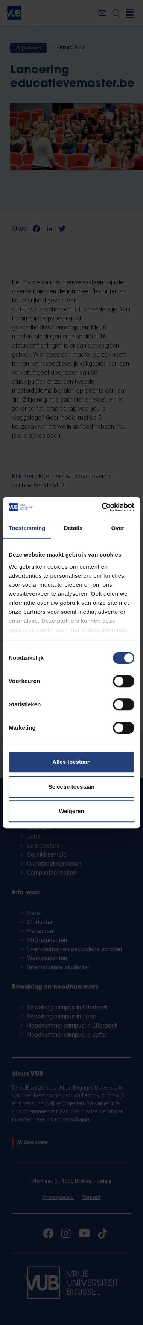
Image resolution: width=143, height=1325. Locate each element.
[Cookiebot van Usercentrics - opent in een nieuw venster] (102, 507)
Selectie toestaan (72, 786)
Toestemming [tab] (27, 528)
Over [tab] (118, 528)
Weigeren (71, 811)
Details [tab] (73, 528)
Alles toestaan (71, 762)
